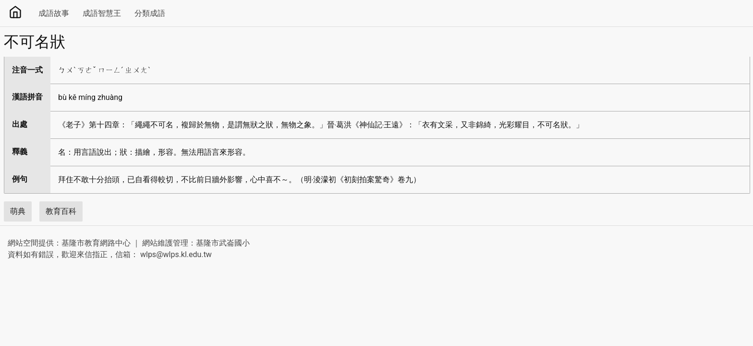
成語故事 (53, 13)
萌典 (17, 211)
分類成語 (149, 13)
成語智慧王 (102, 13)
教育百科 (61, 211)
